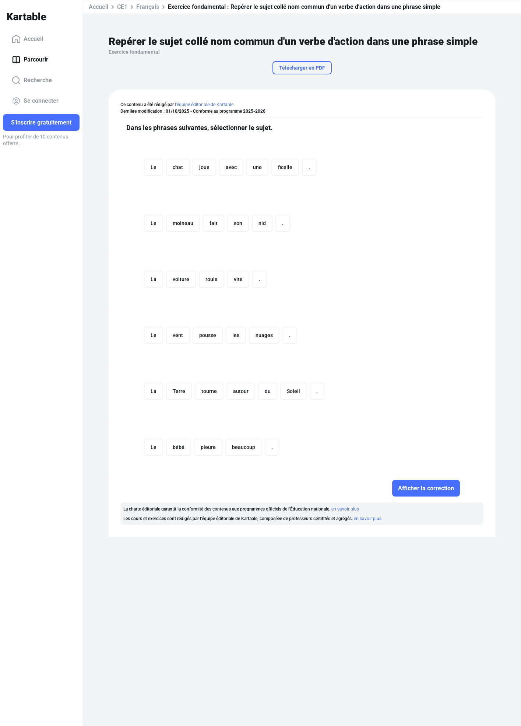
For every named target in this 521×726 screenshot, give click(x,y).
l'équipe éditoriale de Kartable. (205, 104)
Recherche (32, 80)
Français (147, 6)
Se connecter (35, 101)
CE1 (122, 6)
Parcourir (30, 59)
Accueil (27, 39)
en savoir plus (345, 509)
